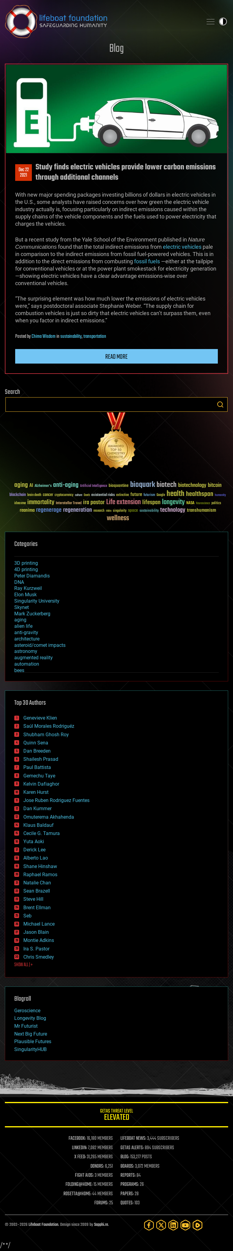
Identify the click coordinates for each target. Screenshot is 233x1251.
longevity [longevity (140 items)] (173, 502)
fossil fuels (147, 261)
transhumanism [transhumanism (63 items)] (201, 510)
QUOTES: (126, 1203)
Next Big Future (30, 1034)
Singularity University (36, 601)
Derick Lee (34, 850)
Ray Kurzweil (28, 588)
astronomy (25, 651)
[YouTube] (185, 1225)
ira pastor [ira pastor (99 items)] (94, 502)
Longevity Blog (30, 1018)
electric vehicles (182, 247)
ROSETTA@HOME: (77, 1194)
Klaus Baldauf (38, 825)
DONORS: (97, 1166)
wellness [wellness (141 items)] (118, 518)
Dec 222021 (24, 172)
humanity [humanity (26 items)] (220, 495)
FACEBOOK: (77, 1139)
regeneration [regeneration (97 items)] (77, 510)
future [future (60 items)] (136, 494)
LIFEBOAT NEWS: (133, 1139)
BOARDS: (127, 1166)
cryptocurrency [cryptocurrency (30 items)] (64, 495)
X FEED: (80, 1157)
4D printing (26, 569)
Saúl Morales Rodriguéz (48, 726)
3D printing (26, 563)
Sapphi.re (101, 1224)
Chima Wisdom (44, 337)
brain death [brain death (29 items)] (34, 495)
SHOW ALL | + (23, 965)
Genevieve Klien (40, 718)
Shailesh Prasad (40, 759)
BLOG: (124, 1157)
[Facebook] (149, 1225)
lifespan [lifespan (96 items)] (151, 502)
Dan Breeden (37, 751)
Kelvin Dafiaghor (41, 784)
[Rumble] (197, 1225)
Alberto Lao (35, 858)
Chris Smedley (38, 957)
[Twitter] (161, 1225)
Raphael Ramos (40, 874)
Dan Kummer (37, 808)
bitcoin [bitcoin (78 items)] (214, 485)
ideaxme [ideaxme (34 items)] (20, 503)
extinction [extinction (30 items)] (122, 495)
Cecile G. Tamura (41, 833)
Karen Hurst (36, 792)
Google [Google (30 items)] (161, 495)
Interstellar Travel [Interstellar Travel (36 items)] (69, 503)
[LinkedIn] (173, 1225)
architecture (26, 639)
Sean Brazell (36, 891)
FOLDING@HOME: (79, 1185)
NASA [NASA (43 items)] (190, 503)
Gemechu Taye (39, 776)
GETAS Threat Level (116, 1115)
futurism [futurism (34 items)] (149, 495)
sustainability (71, 337)
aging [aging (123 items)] (21, 485)
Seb (27, 916)
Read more (116, 357)
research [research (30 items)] (98, 511)
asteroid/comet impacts (40, 645)
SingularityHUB (30, 1049)
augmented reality (33, 657)
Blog (116, 49)
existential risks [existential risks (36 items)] (103, 495)
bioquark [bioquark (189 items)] (142, 485)
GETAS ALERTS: (132, 1148)
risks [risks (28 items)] (108, 511)
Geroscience (27, 1010)
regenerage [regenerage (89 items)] (49, 510)
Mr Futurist (26, 1026)
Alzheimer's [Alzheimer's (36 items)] (43, 486)
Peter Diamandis (32, 576)
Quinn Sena (35, 743)
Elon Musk (25, 594)
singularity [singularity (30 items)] (120, 511)
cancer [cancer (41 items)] (48, 495)
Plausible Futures (32, 1041)
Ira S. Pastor (36, 949)
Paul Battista (37, 767)
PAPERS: (127, 1194)
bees (19, 670)
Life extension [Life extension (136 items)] (123, 502)
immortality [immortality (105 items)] (40, 502)
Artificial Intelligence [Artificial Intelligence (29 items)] (93, 486)
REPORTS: (128, 1175)
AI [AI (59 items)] (31, 486)
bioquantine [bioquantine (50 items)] (119, 485)
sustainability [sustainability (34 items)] (149, 511)
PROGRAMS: (129, 1185)
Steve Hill (33, 899)
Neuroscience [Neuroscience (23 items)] (203, 503)
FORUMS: (101, 1203)
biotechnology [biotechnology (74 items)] (192, 485)
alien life (23, 626)
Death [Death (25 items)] (87, 495)
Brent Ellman (37, 907)
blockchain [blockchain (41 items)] (17, 495)
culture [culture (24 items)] (78, 495)
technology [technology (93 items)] (172, 510)
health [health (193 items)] (175, 494)
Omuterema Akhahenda (48, 817)
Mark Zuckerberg (32, 614)
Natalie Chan (37, 883)
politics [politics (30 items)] (216, 503)
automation (26, 664)
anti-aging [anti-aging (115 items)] (66, 485)
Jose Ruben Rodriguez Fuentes (56, 800)
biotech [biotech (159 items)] (167, 485)
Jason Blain (36, 932)
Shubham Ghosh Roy (46, 734)
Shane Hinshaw (40, 866)
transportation (94, 337)
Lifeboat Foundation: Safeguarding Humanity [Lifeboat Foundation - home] (101, 21)
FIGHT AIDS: (84, 1175)
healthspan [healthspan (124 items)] (199, 494)
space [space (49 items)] (133, 510)
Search (220, 404)
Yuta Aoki (33, 841)
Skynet (21, 607)
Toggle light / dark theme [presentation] (223, 21)
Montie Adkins (38, 940)
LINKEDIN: (79, 1148)
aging (20, 620)
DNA (19, 582)
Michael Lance (39, 924)
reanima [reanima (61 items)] (27, 510)
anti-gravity (26, 632)
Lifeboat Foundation (43, 1224)
